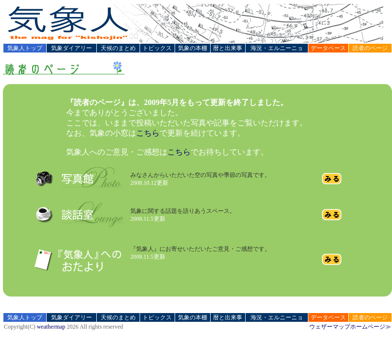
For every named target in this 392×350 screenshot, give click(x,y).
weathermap (51, 326)
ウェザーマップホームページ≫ (350, 326)
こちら (148, 133)
